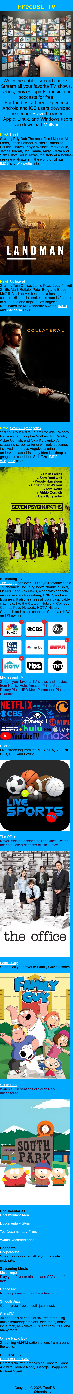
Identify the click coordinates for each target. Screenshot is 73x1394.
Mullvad (52, 124)
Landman (17, 135)
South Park (8, 1085)
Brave (39, 113)
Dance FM (8, 1289)
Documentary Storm (15, 1223)
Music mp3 (8, 1273)
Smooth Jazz (10, 1301)
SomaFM (7, 1314)
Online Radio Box (13, 1338)
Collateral (17, 281)
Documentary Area (14, 1215)
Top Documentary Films (18, 1232)
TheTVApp (8, 583)
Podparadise (10, 1252)
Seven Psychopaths (25, 428)
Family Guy (9, 963)
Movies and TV (11, 677)
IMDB (4, 163)
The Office (8, 837)
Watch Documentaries (17, 1240)
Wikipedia (24, 163)
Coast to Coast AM (14, 1359)
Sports (5, 746)
